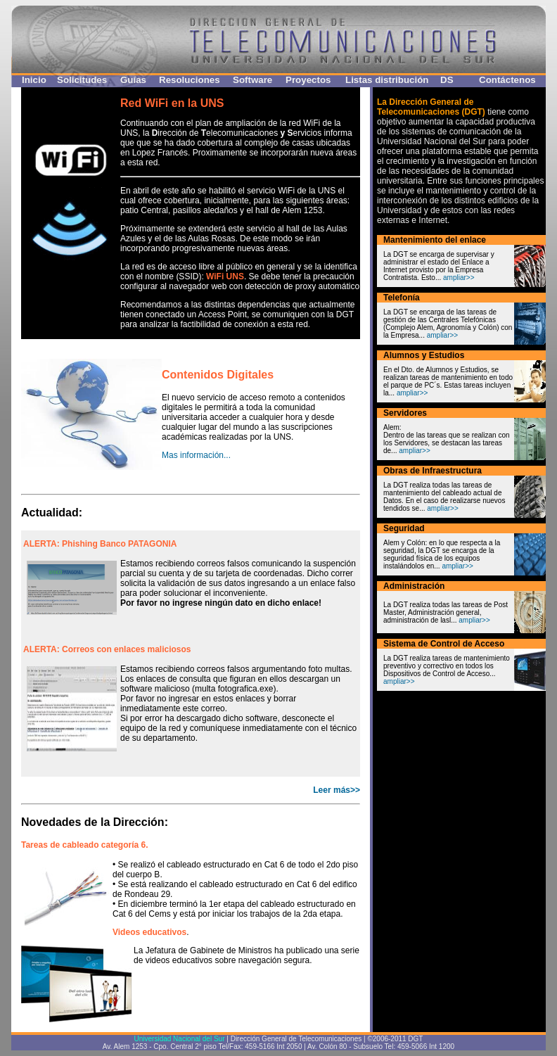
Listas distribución (387, 80)
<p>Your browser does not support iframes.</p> (190, 653)
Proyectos (308, 80)
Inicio (34, 80)
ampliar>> (458, 277)
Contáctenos (507, 80)
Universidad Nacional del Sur (179, 1039)
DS (447, 80)
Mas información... (196, 455)
